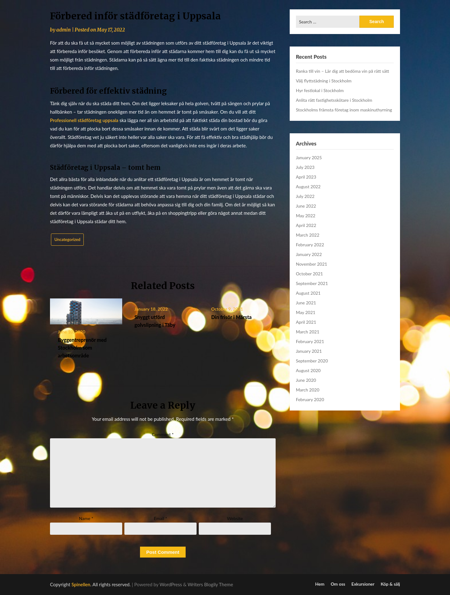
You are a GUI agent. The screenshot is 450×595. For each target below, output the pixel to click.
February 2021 (310, 341)
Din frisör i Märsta (231, 317)
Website (235, 518)
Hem (320, 584)
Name (86, 518)
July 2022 (305, 196)
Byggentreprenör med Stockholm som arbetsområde (82, 347)
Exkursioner (363, 584)
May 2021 (306, 312)
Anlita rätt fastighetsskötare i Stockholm (334, 100)
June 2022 (306, 206)
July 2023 (305, 167)
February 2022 (310, 244)
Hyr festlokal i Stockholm (320, 90)
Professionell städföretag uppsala (84, 120)
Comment (163, 434)
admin (63, 30)
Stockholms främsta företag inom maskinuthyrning (344, 109)
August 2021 (308, 293)
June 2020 (306, 380)
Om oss (338, 584)
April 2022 (306, 225)
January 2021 (309, 351)
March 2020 (307, 389)
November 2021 (311, 264)
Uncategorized (67, 239)
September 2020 (312, 360)
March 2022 (307, 235)
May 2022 (306, 215)
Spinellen (81, 584)
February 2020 (310, 399)
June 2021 (306, 302)
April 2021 (306, 322)
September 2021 (312, 283)
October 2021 (309, 273)
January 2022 (309, 254)
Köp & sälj (390, 584)
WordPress (171, 584)
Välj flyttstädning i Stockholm (324, 80)
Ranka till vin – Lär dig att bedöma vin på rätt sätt (342, 71)
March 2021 (307, 331)
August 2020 (308, 370)
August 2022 (308, 186)
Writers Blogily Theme (210, 584)
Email (160, 518)
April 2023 (306, 176)
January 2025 (309, 157)
